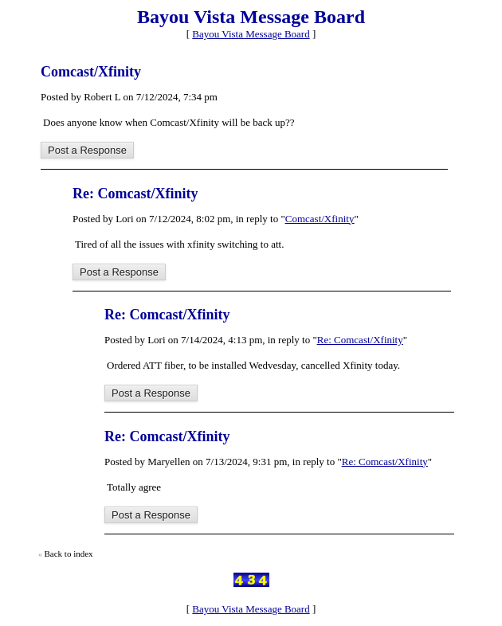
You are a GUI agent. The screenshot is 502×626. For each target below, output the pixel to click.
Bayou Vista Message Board (250, 34)
